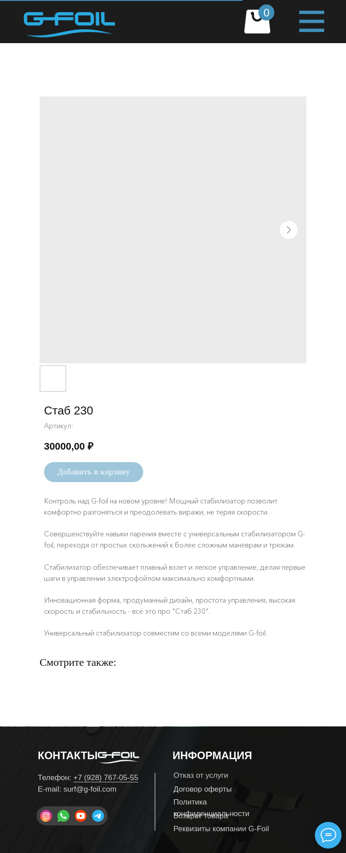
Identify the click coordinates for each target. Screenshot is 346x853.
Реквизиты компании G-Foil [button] (221, 829)
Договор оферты (202, 789)
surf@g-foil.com (90, 789)
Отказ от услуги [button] (200, 775)
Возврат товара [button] (200, 816)
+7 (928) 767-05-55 (105, 777)
